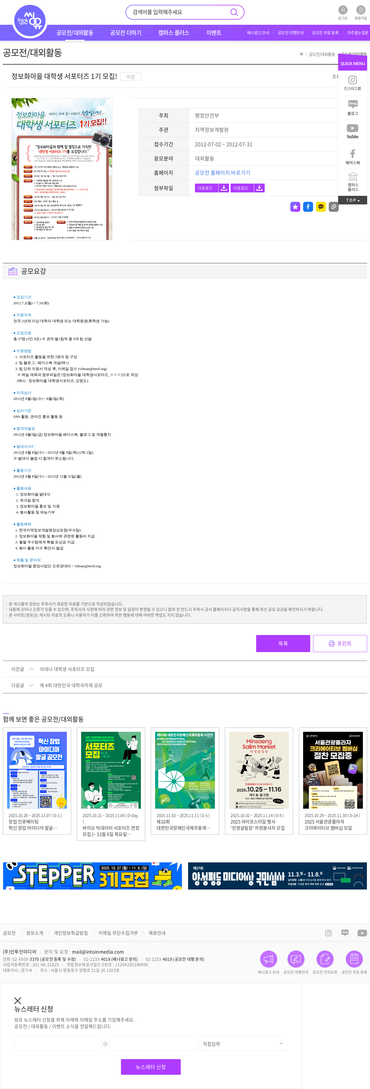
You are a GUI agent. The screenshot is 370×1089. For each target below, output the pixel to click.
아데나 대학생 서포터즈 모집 (67, 669)
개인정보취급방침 (71, 932)
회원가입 (361, 12)
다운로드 (205, 188)
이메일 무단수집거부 (118, 932)
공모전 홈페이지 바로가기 (222, 172)
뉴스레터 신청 (151, 1067)
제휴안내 (157, 932)
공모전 (9, 932)
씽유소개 (34, 932)
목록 (283, 643)
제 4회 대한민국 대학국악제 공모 (71, 685)
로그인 (343, 12)
